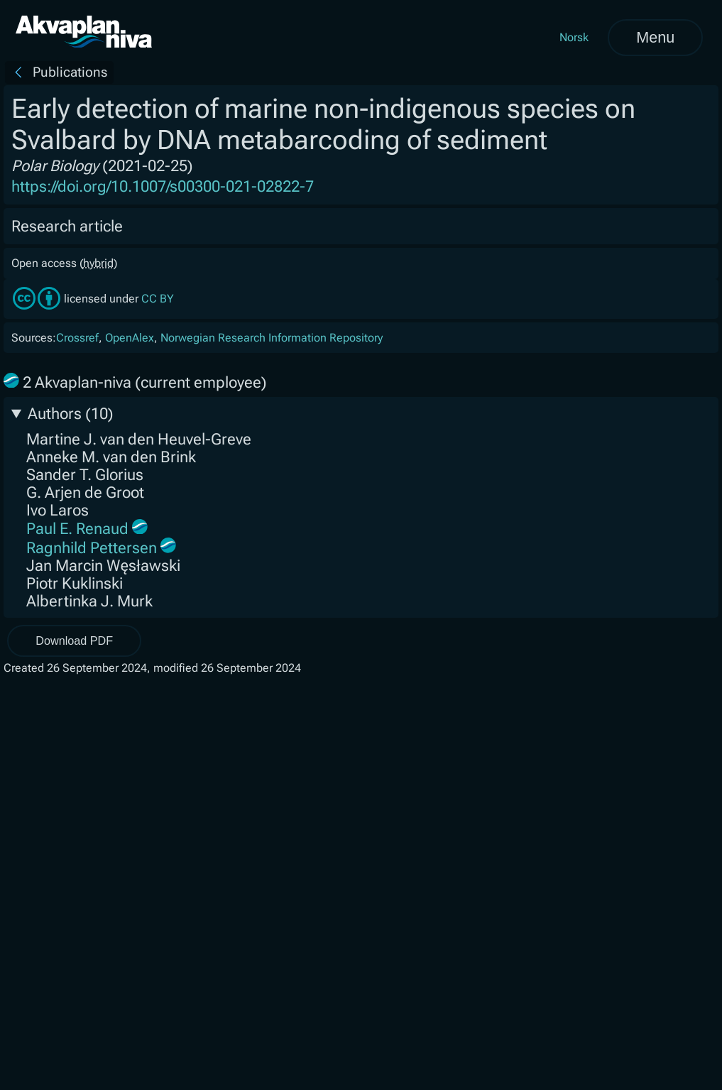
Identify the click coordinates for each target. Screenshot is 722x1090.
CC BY (157, 298)
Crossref (77, 337)
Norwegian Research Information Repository (271, 337)
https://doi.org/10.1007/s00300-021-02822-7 (162, 186)
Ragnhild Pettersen (91, 548)
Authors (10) (71, 414)
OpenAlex (129, 337)
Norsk (574, 37)
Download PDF (74, 640)
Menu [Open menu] (655, 37)
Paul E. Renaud (77, 529)
